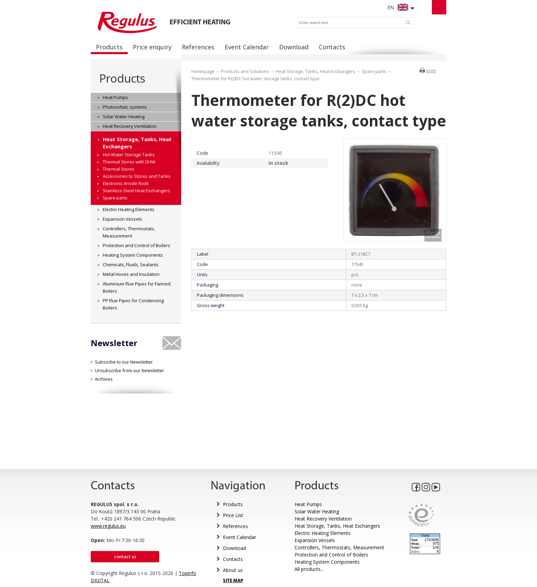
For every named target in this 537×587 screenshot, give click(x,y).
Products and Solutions (245, 71)
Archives (104, 379)
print (431, 70)
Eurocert (421, 514)
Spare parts (374, 71)
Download (234, 548)
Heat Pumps (308, 504)
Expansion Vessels (315, 540)
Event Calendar (239, 537)
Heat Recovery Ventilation (323, 518)
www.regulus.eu (108, 526)
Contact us (125, 556)
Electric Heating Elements (323, 533)
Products (122, 78)
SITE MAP (233, 581)
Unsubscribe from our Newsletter (129, 370)
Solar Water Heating (317, 511)
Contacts (233, 559)
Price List (233, 515)
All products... (309, 569)
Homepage (202, 71)
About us (233, 570)
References (235, 526)
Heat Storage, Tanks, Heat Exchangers (315, 71)
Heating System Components (327, 562)
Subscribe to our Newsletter (124, 362)
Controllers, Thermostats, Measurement (339, 547)
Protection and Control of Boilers (331, 554)
